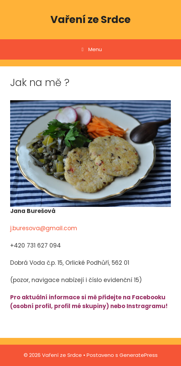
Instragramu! (147, 306)
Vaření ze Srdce (90, 20)
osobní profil (32, 306)
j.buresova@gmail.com (43, 228)
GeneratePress (138, 355)
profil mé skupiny (80, 306)
